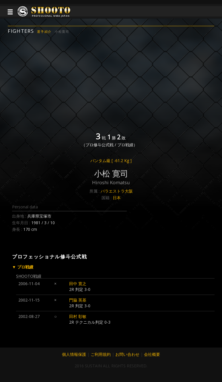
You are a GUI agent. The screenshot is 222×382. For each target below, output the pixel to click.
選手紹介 (44, 31)
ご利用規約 (101, 354)
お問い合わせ (127, 354)
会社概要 (152, 354)
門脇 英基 (77, 300)
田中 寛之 (77, 283)
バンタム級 (111, 160)
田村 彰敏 (77, 316)
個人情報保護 (74, 354)
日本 (117, 197)
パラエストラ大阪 (117, 191)
